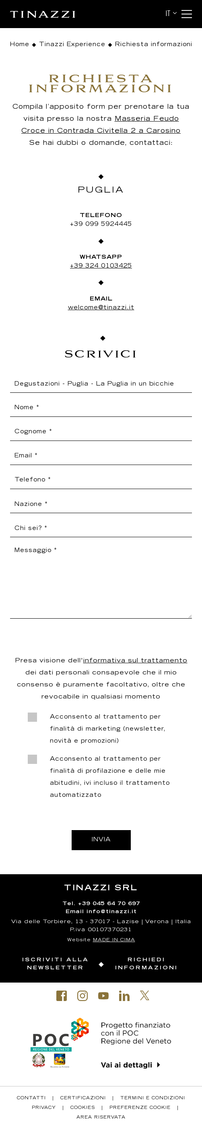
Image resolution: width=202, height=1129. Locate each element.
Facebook (61, 996)
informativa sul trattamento (135, 661)
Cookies (82, 1108)
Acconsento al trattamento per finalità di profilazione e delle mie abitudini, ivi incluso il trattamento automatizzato (110, 777)
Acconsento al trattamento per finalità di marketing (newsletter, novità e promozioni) (107, 729)
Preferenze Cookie (140, 1108)
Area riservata (101, 1118)
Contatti (31, 1099)
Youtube (103, 996)
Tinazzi (50, 14)
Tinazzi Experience (72, 45)
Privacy (44, 1108)
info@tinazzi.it (112, 912)
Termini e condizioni (152, 1099)
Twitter (145, 995)
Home (19, 45)
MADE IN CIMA (114, 940)
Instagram (82, 996)
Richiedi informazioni (146, 964)
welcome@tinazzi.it (101, 308)
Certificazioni (83, 1099)
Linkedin (124, 996)
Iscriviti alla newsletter (55, 964)
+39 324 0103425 (101, 266)
